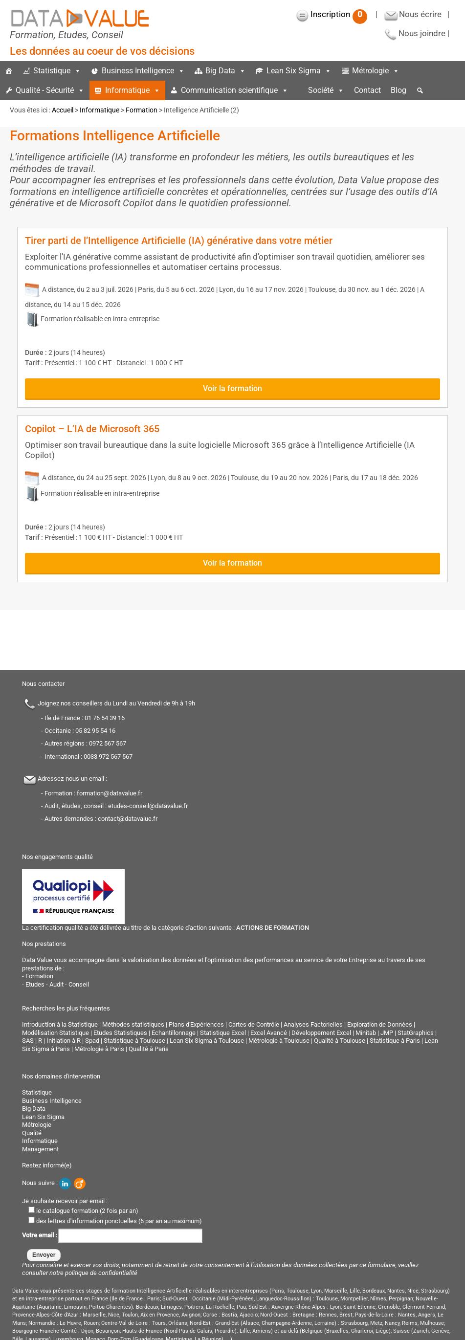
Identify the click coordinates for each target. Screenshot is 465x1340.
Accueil (62, 110)
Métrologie (375, 70)
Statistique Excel (223, 1032)
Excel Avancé (268, 1032)
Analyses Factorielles (313, 1024)
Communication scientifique (234, 90)
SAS (28, 1040)
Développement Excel (321, 1032)
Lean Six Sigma (299, 70)
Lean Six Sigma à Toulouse (207, 1040)
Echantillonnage (174, 1032)
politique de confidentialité (101, 1272)
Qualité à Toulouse (339, 1040)
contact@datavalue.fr (127, 818)
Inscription (338, 14)
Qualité (32, 1133)
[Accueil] (9, 71)
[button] (420, 90)
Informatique (132, 90)
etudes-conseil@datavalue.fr (148, 806)
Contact (367, 90)
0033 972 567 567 (108, 756)
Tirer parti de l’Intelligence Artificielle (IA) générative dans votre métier (178, 240)
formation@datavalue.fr (109, 793)
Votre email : (112, 1235)
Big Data (225, 70)
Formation (141, 110)
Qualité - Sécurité (50, 90)
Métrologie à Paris (99, 1049)
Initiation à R (63, 1040)
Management (40, 1149)
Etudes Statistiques (120, 1032)
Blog (398, 90)
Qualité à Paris (149, 1049)
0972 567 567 (107, 743)
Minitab (365, 1032)
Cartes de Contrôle (253, 1024)
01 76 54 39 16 (105, 718)
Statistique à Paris (395, 1040)
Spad (92, 1040)
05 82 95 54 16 (95, 730)
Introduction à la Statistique (60, 1024)
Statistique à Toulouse (134, 1040)
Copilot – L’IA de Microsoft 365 (92, 429)
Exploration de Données (379, 1024)
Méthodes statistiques (133, 1024)
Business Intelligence (143, 70)
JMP (386, 1032)
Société (326, 90)
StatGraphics (416, 1032)
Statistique (57, 70)
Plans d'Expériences (196, 1024)
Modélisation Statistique (55, 1032)
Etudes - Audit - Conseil (57, 984)
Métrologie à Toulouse (279, 1040)
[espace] (298, 90)
